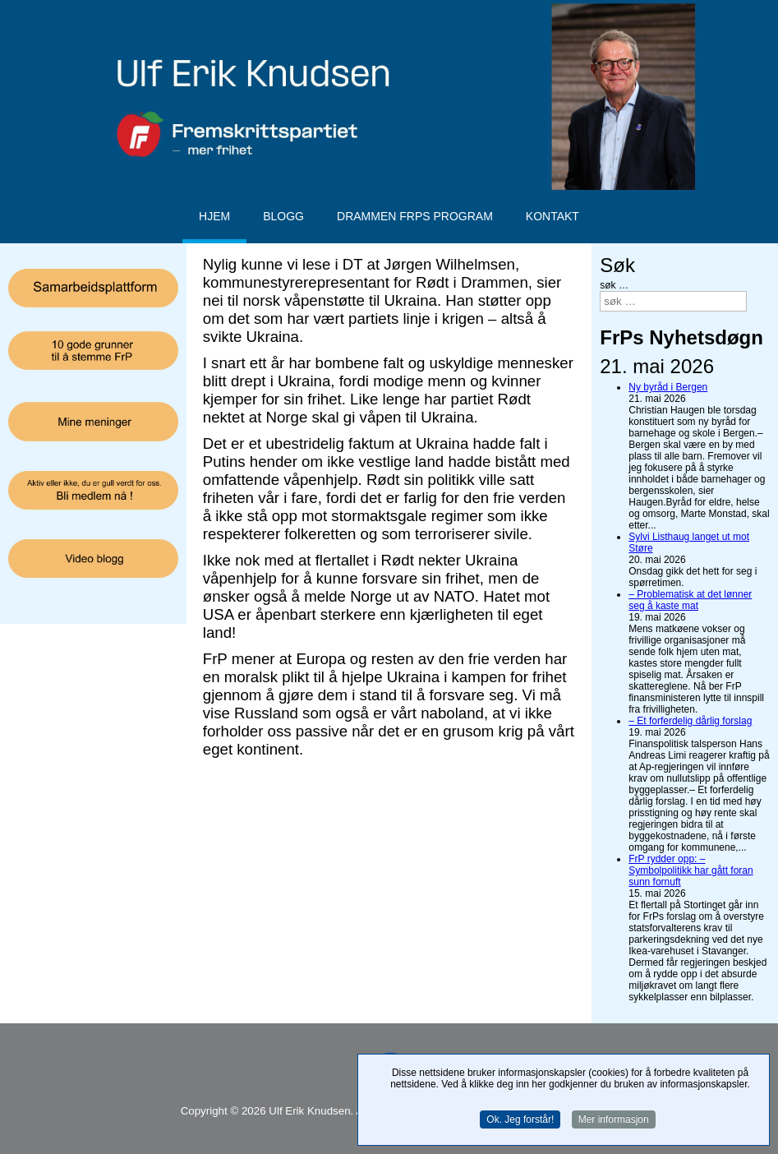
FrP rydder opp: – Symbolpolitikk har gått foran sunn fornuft (690, 870)
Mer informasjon (613, 1121)
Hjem (214, 216)
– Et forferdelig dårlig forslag (690, 721)
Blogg (283, 216)
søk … (614, 285)
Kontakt (552, 216)
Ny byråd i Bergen (667, 387)
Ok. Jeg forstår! (520, 1121)
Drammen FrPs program (415, 216)
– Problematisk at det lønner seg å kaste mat (690, 600)
